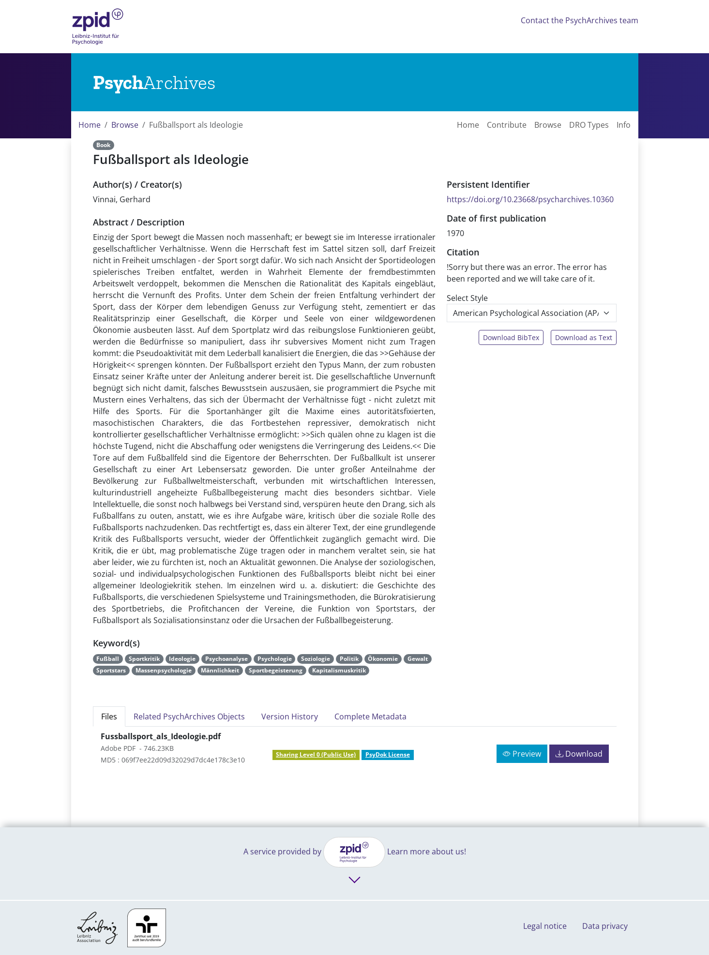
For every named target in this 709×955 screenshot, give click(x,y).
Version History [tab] (289, 716)
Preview (522, 753)
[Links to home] (154, 82)
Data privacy (605, 926)
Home (89, 124)
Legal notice (545, 926)
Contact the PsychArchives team (579, 20)
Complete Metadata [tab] (370, 716)
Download (579, 753)
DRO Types (589, 124)
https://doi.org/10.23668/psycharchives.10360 (530, 199)
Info (624, 124)
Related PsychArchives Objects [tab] (189, 716)
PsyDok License (387, 754)
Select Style (467, 298)
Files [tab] (109, 716)
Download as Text (583, 337)
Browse (124, 124)
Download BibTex (511, 337)
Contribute (507, 124)
